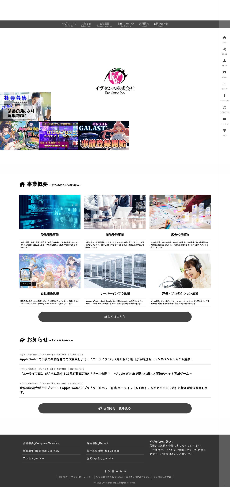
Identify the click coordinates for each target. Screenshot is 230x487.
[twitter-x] (109, 471)
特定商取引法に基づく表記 (109, 477)
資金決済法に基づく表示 (138, 477)
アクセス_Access (33, 458)
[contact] (124, 471)
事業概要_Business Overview (41, 450)
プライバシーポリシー (82, 477)
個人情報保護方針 (162, 477)
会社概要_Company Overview (41, 443)
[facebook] (105, 471)
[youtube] (116, 471)
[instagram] (113, 471)
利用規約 (63, 477)
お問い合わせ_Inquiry (100, 458)
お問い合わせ (208, 9)
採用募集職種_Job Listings (103, 450)
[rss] (120, 471)
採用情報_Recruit (97, 443)
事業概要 (180, 9)
